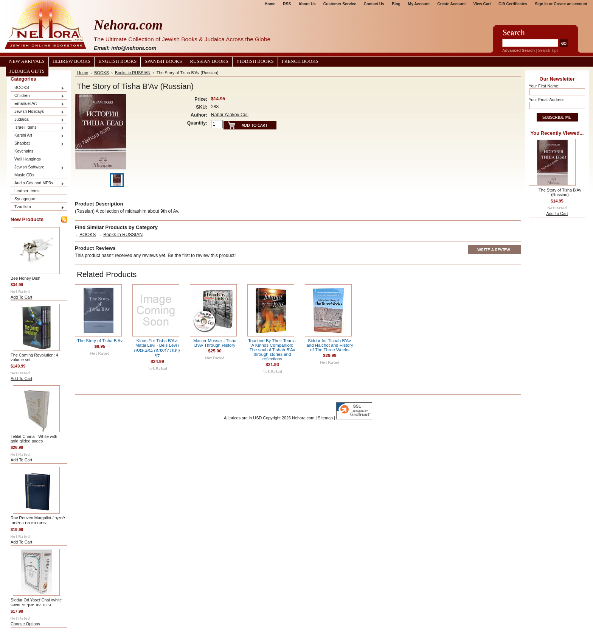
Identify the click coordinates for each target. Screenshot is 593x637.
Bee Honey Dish (25, 278)
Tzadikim (37, 207)
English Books (117, 61)
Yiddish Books (255, 61)
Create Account (451, 4)
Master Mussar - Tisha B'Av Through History (214, 342)
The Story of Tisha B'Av (100, 340)
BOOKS (37, 88)
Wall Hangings (27, 159)
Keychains (23, 151)
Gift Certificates (512, 4)
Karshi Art (37, 136)
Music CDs (24, 175)
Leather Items (27, 190)
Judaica (37, 120)
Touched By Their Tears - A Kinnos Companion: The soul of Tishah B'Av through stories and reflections (272, 349)
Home (270, 4)
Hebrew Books (71, 61)
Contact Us (374, 4)
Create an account (570, 4)
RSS (287, 4)
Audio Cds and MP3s (37, 183)
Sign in (541, 4)
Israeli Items (37, 128)
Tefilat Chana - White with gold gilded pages (34, 438)
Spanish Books (163, 61)
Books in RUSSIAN (133, 72)
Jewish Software (37, 167)
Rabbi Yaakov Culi (229, 114)
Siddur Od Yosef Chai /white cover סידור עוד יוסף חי (36, 602)
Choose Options (25, 623)
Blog (396, 4)
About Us (306, 4)
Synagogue (24, 198)
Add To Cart (21, 297)
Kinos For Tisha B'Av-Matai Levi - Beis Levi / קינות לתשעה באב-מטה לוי (157, 348)
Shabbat (37, 143)
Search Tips (548, 50)
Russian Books (209, 61)
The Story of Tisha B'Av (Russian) (560, 192)
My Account (419, 4)
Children (37, 96)
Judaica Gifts (27, 71)
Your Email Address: (547, 99)
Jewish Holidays (37, 112)
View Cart (482, 4)
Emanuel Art (37, 104)
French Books (300, 61)
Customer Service (339, 4)
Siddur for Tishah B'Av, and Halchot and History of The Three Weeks (329, 345)
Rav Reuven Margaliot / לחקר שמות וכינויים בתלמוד (38, 520)
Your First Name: (544, 86)
